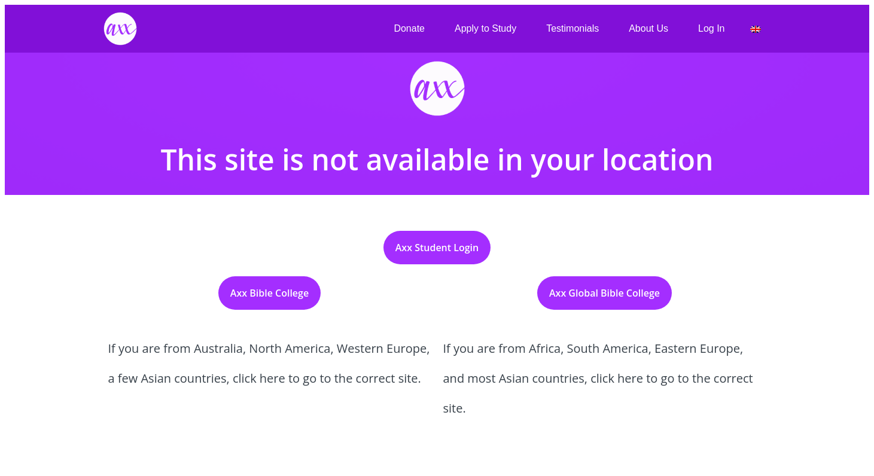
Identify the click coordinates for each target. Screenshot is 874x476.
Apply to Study (485, 28)
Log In (711, 28)
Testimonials (572, 28)
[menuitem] (755, 29)
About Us (648, 28)
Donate (409, 28)
